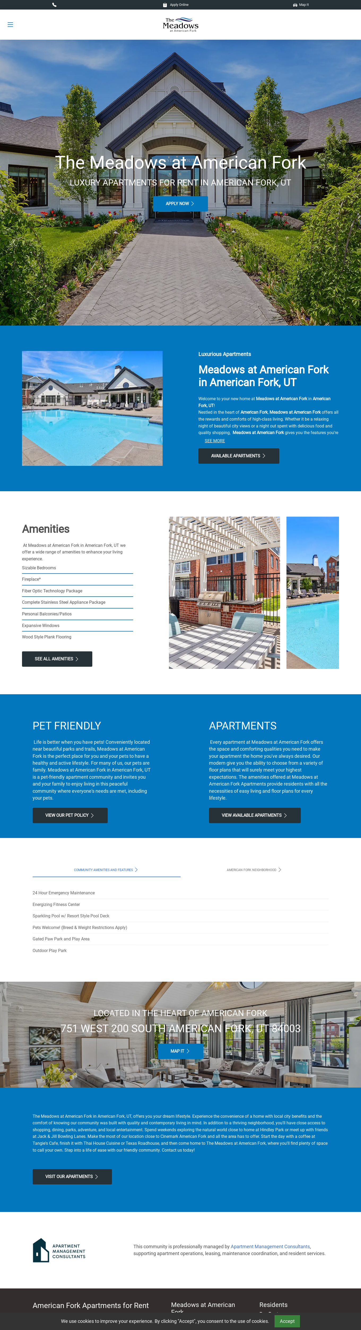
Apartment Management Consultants (270, 1246)
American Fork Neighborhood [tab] (254, 869)
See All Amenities (57, 659)
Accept (287, 1321)
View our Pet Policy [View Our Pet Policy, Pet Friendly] (70, 815)
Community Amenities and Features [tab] (106, 869)
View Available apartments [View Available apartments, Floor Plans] (255, 815)
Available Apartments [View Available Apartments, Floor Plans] (239, 455)
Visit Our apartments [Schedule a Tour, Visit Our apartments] (72, 1176)
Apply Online (176, 5)
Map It (301, 5)
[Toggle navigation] (10, 25)
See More (215, 440)
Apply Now (180, 203)
